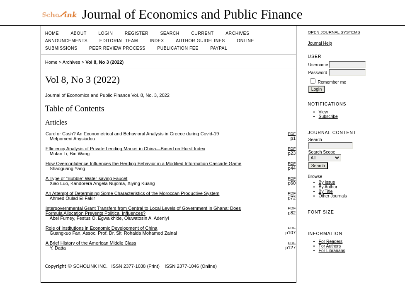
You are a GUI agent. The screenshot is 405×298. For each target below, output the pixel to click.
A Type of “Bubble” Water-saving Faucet (87, 178)
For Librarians (332, 250)
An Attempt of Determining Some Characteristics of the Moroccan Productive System (133, 193)
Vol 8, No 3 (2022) (104, 62)
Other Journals (333, 196)
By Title (326, 191)
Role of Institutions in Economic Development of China (102, 228)
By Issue (327, 182)
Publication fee (177, 48)
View (323, 112)
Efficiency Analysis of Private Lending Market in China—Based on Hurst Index (125, 148)
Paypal (218, 48)
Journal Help (320, 43)
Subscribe (328, 116)
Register (136, 33)
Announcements (66, 40)
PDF (292, 133)
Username (318, 64)
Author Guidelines (200, 40)
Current (202, 33)
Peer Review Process (117, 48)
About (78, 33)
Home (52, 33)
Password (317, 72)
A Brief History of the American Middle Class (91, 242)
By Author (328, 187)
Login (105, 33)
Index (157, 40)
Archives (237, 33)
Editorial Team (118, 40)
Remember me (332, 82)
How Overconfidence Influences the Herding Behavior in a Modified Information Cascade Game (144, 163)
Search (169, 33)
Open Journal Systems (334, 32)
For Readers (331, 241)
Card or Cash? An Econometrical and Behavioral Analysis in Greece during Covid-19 (132, 133)
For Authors (330, 246)
